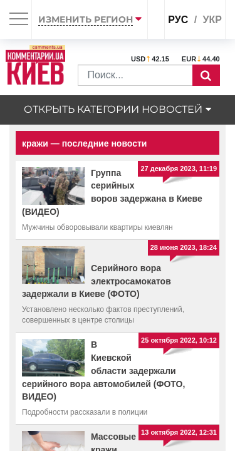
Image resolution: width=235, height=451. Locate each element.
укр (212, 19)
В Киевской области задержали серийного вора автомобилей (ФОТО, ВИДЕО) (103, 371)
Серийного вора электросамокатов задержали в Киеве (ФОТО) (96, 281)
